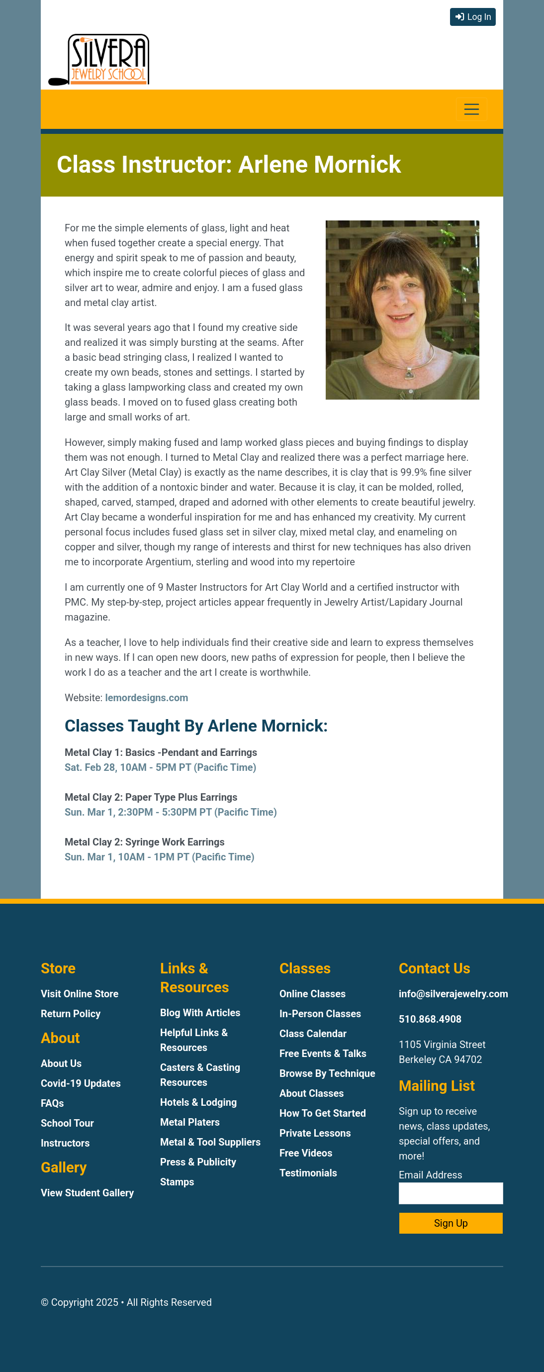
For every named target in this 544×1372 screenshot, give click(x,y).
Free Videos (305, 1153)
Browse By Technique (327, 1073)
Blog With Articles (200, 1013)
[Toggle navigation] (471, 109)
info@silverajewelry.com (453, 994)
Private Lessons (315, 1133)
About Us (61, 1063)
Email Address (451, 1186)
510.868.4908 (430, 1019)
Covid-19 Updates (81, 1083)
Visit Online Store (79, 994)
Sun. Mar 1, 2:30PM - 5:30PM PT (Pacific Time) (171, 812)
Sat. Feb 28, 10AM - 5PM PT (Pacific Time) (161, 767)
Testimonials (308, 1173)
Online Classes (312, 994)
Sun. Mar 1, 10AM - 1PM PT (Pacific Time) (160, 857)
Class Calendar (313, 1034)
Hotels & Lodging (198, 1102)
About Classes (311, 1093)
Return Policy (70, 1014)
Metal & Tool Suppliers (210, 1142)
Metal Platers (190, 1122)
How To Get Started (322, 1113)
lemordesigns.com (146, 698)
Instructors (65, 1143)
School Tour (67, 1123)
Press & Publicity (198, 1162)
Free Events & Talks (322, 1053)
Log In (472, 17)
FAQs (52, 1103)
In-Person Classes (320, 1014)
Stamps (177, 1182)
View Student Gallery (87, 1193)
